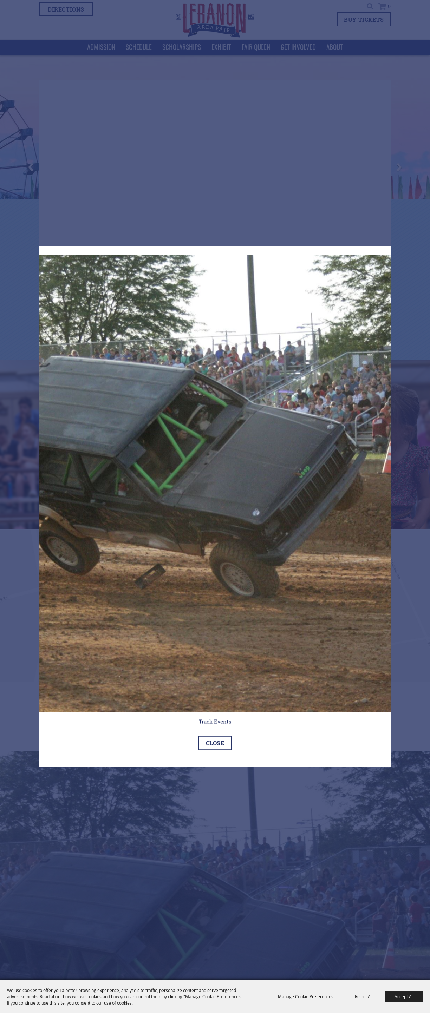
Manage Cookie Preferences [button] (305, 996)
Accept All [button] (404, 996)
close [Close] (215, 742)
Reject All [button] (364, 996)
